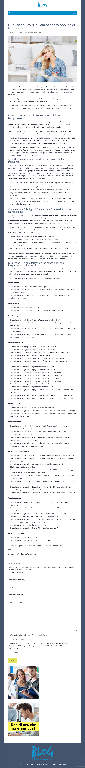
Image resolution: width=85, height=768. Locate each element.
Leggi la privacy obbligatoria (18, 639)
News (21, 32)
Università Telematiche (32, 32)
